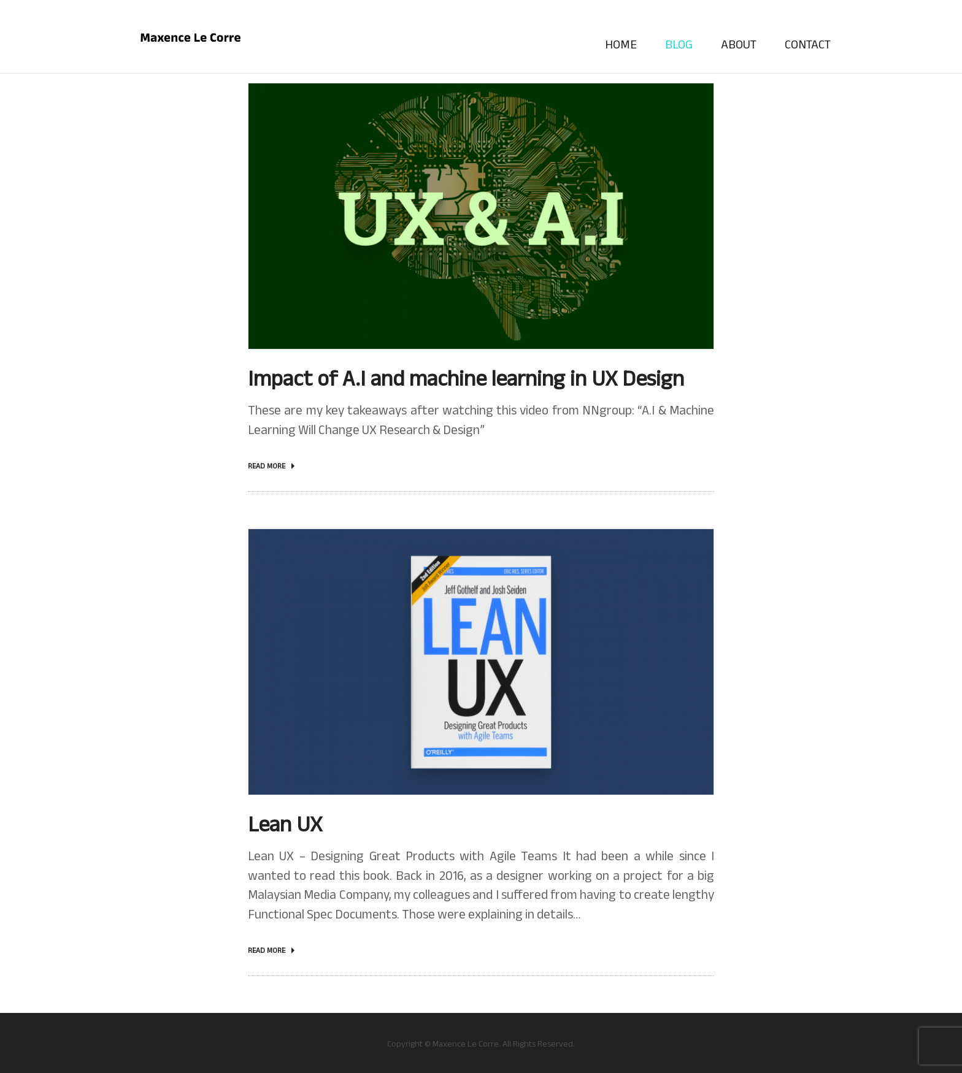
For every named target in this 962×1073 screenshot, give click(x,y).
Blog (679, 44)
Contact (808, 44)
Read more (266, 466)
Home (621, 44)
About (738, 44)
